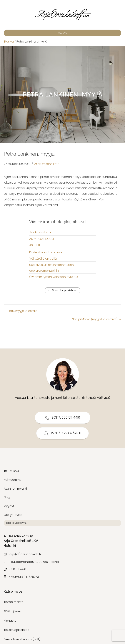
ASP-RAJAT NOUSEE (42, 239)
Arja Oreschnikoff (46, 164)
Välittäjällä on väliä (43, 258)
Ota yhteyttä (13, 515)
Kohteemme (12, 480)
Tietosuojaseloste (16, 631)
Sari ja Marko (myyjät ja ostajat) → (96, 319)
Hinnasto (10, 622)
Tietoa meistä (14, 603)
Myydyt (9, 506)
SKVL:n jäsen (12, 613)
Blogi (7, 497)
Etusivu (9, 41)
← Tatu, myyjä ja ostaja (20, 311)
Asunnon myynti (15, 488)
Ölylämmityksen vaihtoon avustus (53, 277)
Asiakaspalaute (40, 232)
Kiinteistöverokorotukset (46, 252)
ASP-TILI (34, 245)
